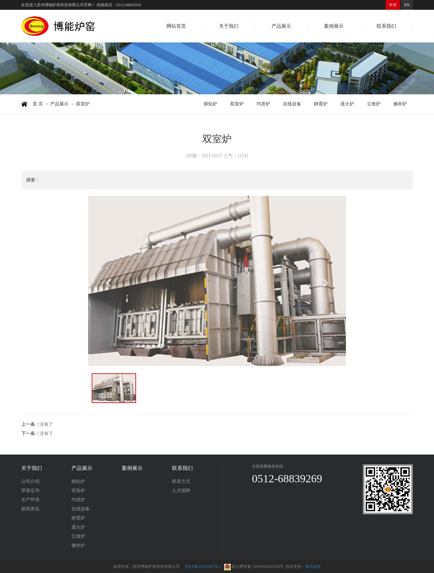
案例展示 (334, 26)
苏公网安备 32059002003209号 (254, 566)
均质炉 (263, 103)
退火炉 (347, 103)
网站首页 (176, 26)
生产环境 (30, 499)
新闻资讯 (30, 508)
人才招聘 (181, 490)
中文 (393, 5)
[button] (107, 281)
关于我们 (229, 26)
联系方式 (181, 481)
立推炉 (373, 103)
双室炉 (83, 103)
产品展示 (281, 26)
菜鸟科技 (313, 566)
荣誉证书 (30, 490)
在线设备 (292, 103)
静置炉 (321, 103)
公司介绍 (30, 481)
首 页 (38, 103)
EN (407, 5)
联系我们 (386, 26)
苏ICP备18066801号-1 (203, 566)
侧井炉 (400, 103)
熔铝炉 (210, 103)
